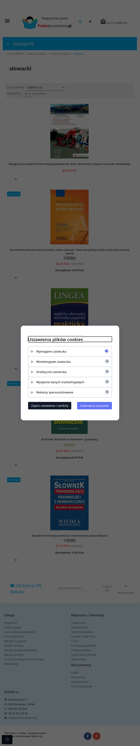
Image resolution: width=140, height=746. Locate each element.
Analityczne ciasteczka (51, 372)
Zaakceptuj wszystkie (94, 406)
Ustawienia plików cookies (55, 339)
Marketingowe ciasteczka (53, 362)
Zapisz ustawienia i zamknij (49, 406)
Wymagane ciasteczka (51, 351)
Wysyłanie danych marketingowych (60, 382)
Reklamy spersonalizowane (54, 392)
